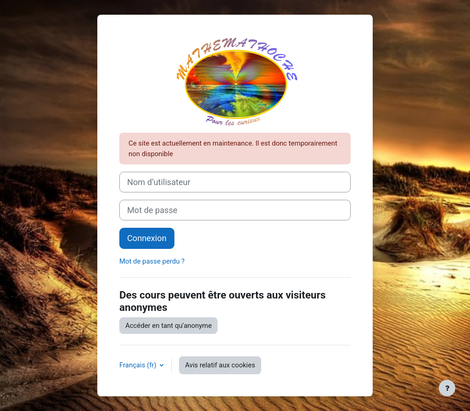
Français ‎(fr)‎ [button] (138, 365)
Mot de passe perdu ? (152, 261)
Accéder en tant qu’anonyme (168, 325)
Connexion (147, 238)
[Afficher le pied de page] (447, 388)
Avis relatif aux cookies (220, 365)
